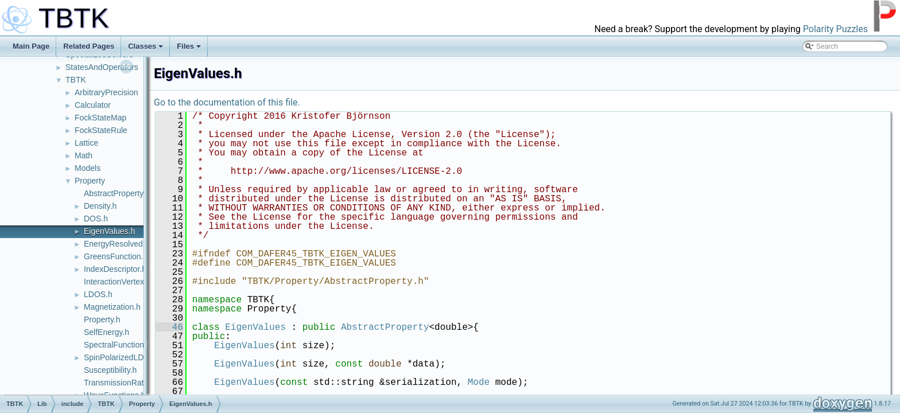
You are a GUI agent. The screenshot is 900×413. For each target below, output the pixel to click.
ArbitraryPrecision (106, 92)
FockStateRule (101, 130)
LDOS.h (98, 294)
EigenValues (255, 327)
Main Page (31, 46)
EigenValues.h (109, 231)
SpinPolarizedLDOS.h (123, 357)
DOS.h (96, 218)
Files (189, 46)
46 (169, 327)
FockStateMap (100, 117)
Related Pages (88, 46)
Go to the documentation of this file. (227, 102)
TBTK (75, 79)
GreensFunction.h (116, 256)
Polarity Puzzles (835, 29)
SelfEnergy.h (106, 332)
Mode (479, 382)
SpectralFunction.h (117, 344)
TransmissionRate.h (119, 382)
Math (83, 155)
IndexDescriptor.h (115, 269)
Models (87, 168)
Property (90, 180)
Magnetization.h (112, 306)
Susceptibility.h (110, 370)
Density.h (100, 206)
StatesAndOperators (101, 67)
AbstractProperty (385, 327)
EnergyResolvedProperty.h (131, 243)
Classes (145, 46)
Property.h (102, 319)
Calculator (93, 105)
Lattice (86, 142)
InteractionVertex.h (117, 281)
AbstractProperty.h (117, 193)
